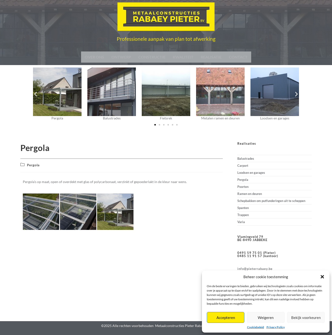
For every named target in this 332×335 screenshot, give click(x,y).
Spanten (243, 208)
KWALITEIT (183, 57)
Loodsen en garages (251, 173)
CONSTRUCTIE (152, 57)
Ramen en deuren (249, 194)
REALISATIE (211, 57)
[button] (322, 276)
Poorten (243, 187)
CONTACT (238, 57)
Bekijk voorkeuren (306, 317)
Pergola (33, 165)
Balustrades (245, 158)
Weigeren (266, 317)
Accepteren (225, 317)
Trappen (243, 215)
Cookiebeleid (255, 327)
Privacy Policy (275, 327)
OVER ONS (94, 57)
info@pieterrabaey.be (255, 269)
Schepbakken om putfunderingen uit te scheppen (271, 201)
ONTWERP (121, 57)
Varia (241, 222)
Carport (242, 166)
